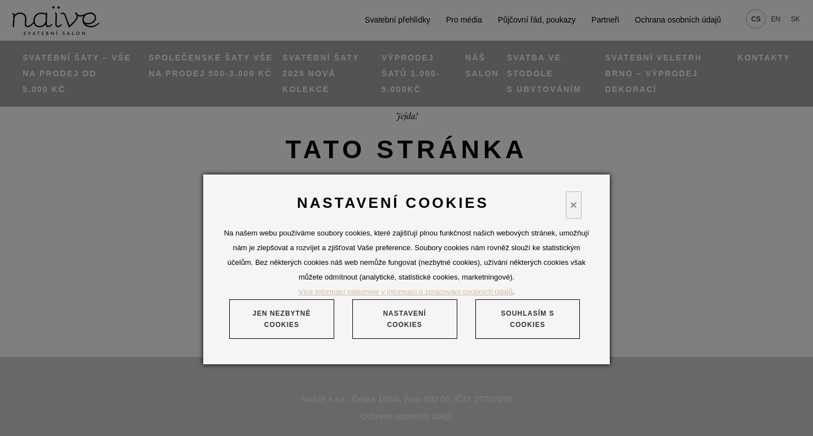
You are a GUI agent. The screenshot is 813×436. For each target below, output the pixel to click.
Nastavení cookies (404, 319)
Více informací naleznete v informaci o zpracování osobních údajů (406, 291)
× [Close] (573, 204)
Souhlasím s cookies (527, 319)
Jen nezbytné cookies (281, 319)
